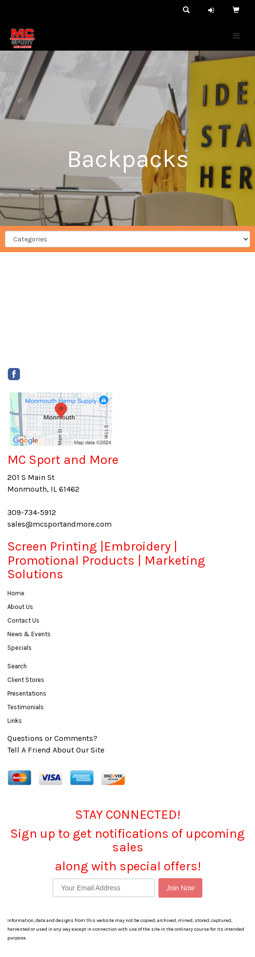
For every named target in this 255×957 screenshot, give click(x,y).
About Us (20, 606)
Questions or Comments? (52, 738)
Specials (19, 647)
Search (17, 666)
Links (14, 720)
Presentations (26, 693)
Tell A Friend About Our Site (55, 750)
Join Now (180, 888)
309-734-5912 (31, 512)
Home (15, 593)
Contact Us (23, 620)
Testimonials (25, 707)
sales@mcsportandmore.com (59, 524)
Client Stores (25, 679)
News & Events (29, 634)
